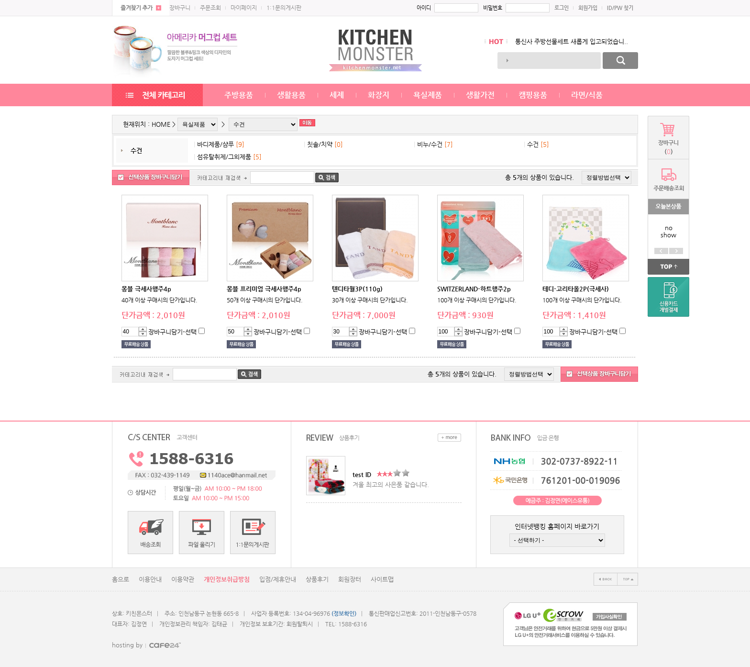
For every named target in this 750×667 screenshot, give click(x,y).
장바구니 (179, 7)
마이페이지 (244, 7)
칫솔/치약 (319, 144)
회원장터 (349, 579)
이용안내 (150, 579)
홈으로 (120, 579)
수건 (136, 150)
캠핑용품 (532, 95)
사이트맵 (382, 579)
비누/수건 (429, 144)
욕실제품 (427, 95)
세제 (337, 95)
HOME (161, 124)
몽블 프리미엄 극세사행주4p (264, 288)
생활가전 (480, 95)
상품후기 (317, 579)
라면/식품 (587, 95)
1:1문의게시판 (283, 7)
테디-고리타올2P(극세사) (575, 288)
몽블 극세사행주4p (146, 288)
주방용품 (238, 95)
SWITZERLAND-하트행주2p (474, 288)
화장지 (378, 95)
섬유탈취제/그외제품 (224, 156)
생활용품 (291, 95)
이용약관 (182, 579)
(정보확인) (343, 613)
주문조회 (210, 7)
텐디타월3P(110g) (357, 288)
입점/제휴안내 (277, 579)
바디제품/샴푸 (215, 144)
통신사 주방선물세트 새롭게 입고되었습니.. (571, 41)
